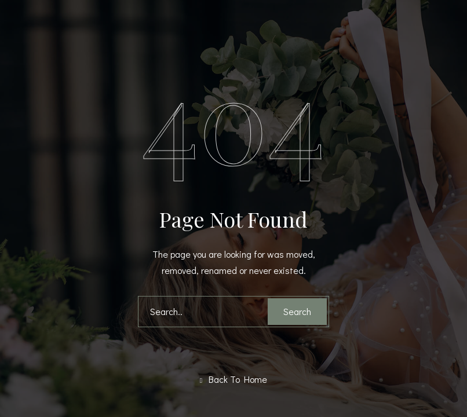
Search (297, 311)
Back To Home (233, 379)
